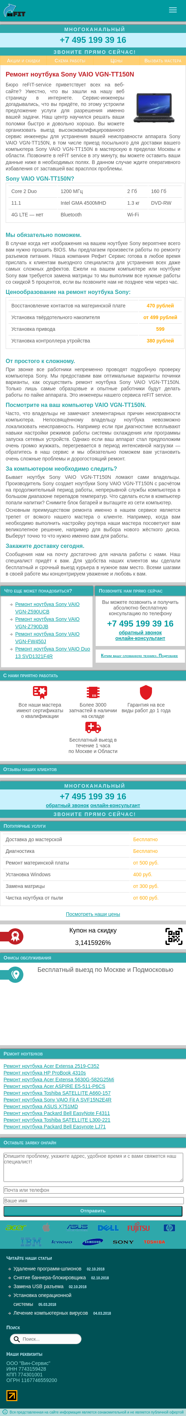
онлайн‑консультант (140, 638)
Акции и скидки (23, 60)
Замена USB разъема (38, 1286)
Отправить (93, 1210)
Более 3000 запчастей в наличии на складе (93, 707)
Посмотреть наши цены (93, 914)
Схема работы (70, 60)
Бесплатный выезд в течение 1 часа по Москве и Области (92, 742)
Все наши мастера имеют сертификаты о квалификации (40, 707)
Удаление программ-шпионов (47, 1268)
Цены (117, 60)
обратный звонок (140, 632)
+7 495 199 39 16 (93, 40)
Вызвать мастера (162, 60)
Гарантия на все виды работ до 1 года (146, 704)
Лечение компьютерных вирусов (50, 1313)
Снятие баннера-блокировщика (49, 1277)
